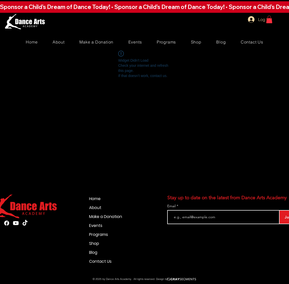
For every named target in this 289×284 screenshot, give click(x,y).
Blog (93, 252)
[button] (144, 7)
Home (95, 199)
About (95, 208)
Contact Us (100, 261)
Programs (98, 234)
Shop (94, 243)
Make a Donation (105, 217)
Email (172, 206)
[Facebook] (6, 223)
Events (95, 225)
